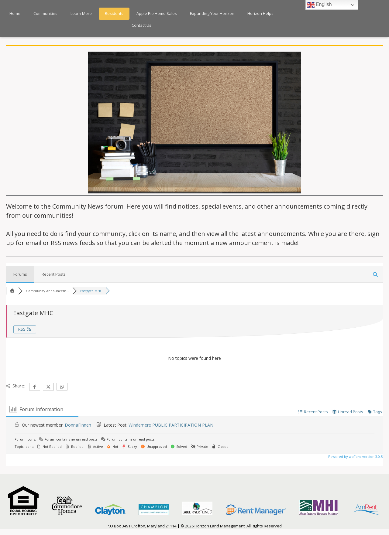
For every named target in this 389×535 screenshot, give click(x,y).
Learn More (81, 13)
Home (14, 13)
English (319, 5)
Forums (20, 274)
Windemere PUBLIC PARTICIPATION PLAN (171, 425)
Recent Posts (54, 274)
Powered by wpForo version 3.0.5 (355, 456)
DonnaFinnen (78, 425)
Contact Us (141, 25)
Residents (114, 13)
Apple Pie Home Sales (156, 13)
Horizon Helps (260, 13)
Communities (45, 13)
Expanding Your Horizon (212, 13)
